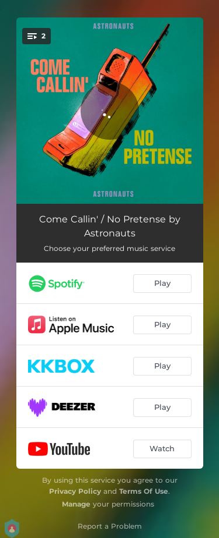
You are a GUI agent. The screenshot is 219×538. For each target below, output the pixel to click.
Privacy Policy (75, 491)
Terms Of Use (143, 491)
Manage (76, 504)
